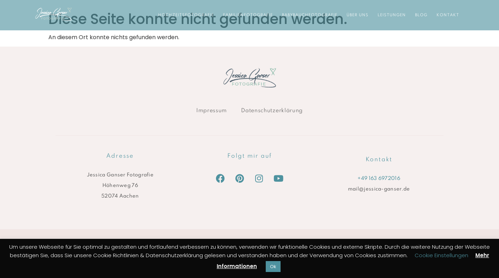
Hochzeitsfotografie (186, 15)
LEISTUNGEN (392, 15)
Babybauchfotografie (309, 15)
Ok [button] (273, 266)
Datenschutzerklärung (272, 111)
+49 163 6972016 (378, 178)
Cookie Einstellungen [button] (441, 255)
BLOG (421, 15)
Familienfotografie (248, 15)
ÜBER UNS (357, 15)
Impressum (211, 111)
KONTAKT (448, 15)
